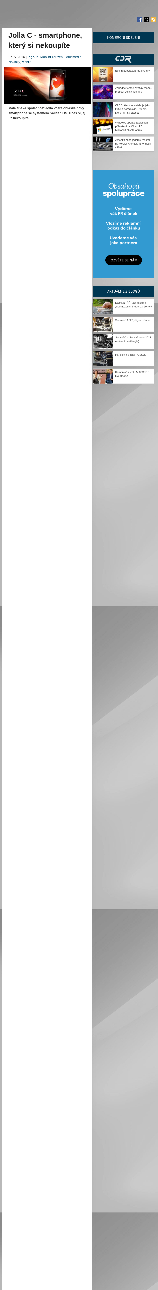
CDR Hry (123, 59)
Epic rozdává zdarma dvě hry (132, 70)
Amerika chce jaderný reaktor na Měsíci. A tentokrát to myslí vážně (133, 143)
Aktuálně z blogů (123, 291)
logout (33, 57)
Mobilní (27, 62)
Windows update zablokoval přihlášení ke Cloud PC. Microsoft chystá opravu (131, 126)
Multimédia (73, 57)
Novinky (14, 62)
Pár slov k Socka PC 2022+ (131, 354)
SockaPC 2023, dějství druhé (132, 320)
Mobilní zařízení (52, 57)
